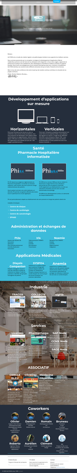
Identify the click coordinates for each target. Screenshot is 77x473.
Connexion (56, 1)
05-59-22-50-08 (61, 467)
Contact (21, 471)
